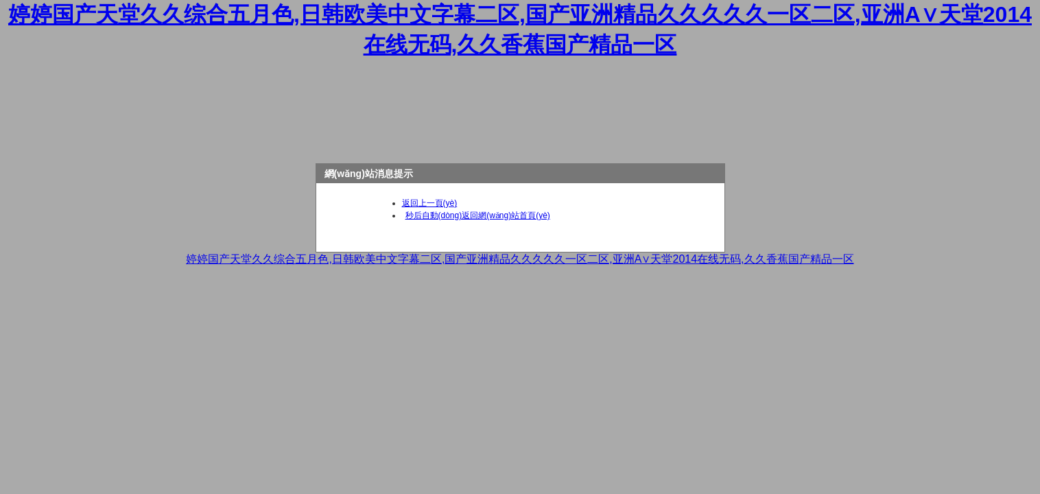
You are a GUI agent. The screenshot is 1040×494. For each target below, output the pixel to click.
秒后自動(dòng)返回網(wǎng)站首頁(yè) (477, 215)
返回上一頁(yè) (430, 203)
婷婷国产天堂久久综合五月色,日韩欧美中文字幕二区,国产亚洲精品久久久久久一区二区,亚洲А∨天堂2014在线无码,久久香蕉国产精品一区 (519, 259)
